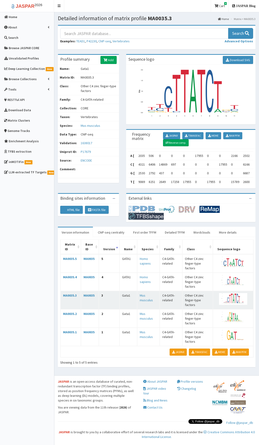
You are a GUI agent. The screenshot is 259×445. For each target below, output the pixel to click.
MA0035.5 (70, 259)
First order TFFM (144, 232)
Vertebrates (121, 41)
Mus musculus (90, 125)
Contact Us (153, 407)
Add (109, 60)
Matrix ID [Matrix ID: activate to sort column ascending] (70, 246)
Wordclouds (201, 232)
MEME (213, 135)
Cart (221, 5)
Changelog (186, 388)
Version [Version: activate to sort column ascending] (109, 249)
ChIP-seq (104, 41)
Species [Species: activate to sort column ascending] (148, 249)
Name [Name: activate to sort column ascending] (128, 249)
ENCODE (86, 160)
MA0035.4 (70, 277)
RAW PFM (233, 135)
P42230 (92, 41)
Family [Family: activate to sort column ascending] (169, 249)
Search (240, 33)
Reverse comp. (176, 142)
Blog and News (155, 400)
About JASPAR (155, 381)
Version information (75, 232)
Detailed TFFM (175, 232)
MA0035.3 (70, 295)
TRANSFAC (193, 135)
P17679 (86, 152)
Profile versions (190, 381)
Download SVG (238, 60)
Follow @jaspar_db (239, 423)
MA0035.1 (70, 332)
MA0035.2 (70, 314)
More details (228, 232)
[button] (59, 6)
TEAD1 (80, 41)
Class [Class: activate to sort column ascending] (191, 249)
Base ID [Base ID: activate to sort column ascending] (89, 246)
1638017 (86, 143)
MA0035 (89, 259)
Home (223, 19)
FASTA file (97, 210)
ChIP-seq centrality (111, 232)
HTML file (71, 210)
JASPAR (172, 135)
